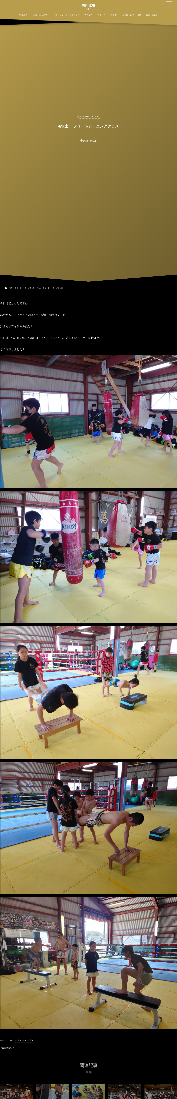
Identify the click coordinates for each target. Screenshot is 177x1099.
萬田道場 (88, 5)
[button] (169, 4)
